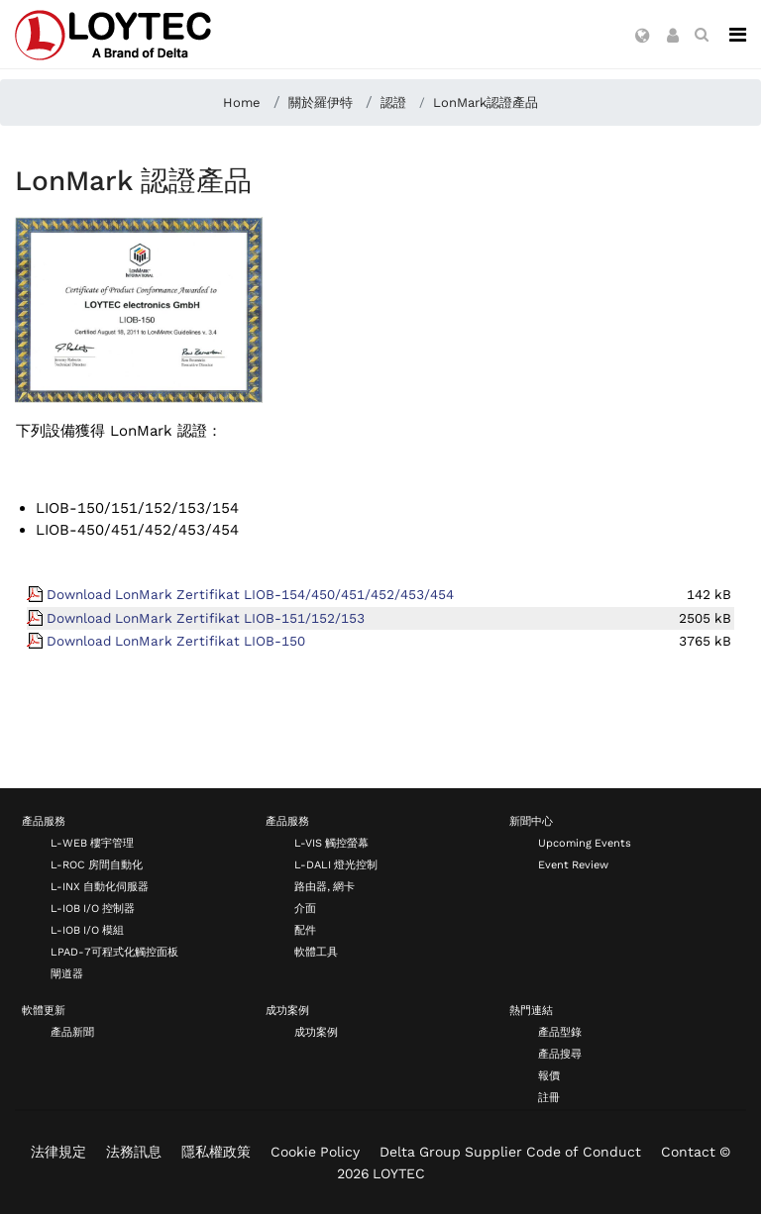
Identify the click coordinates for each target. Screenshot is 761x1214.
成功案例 (287, 1010)
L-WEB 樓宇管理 (92, 843)
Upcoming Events (584, 843)
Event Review (573, 865)
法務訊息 (134, 1152)
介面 (305, 908)
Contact (688, 1152)
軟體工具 (316, 952)
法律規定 (58, 1152)
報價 (549, 1075)
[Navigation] (737, 34)
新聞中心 (531, 821)
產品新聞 (72, 1032)
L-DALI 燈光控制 (336, 865)
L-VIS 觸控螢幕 (331, 843)
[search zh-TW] (701, 35)
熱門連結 (531, 1010)
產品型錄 (560, 1032)
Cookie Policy (315, 1152)
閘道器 (67, 973)
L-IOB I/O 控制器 (93, 908)
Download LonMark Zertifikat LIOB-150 (176, 641)
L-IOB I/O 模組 (87, 930)
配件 (305, 930)
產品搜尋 (560, 1054)
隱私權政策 (216, 1152)
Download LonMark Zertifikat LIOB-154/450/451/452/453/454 (250, 594)
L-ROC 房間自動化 (97, 865)
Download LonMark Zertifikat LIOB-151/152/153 (206, 618)
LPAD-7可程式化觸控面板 (114, 952)
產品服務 (43, 821)
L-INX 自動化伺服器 (100, 886)
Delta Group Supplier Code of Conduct (510, 1152)
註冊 (549, 1097)
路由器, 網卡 (324, 886)
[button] (642, 36)
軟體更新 (43, 1010)
